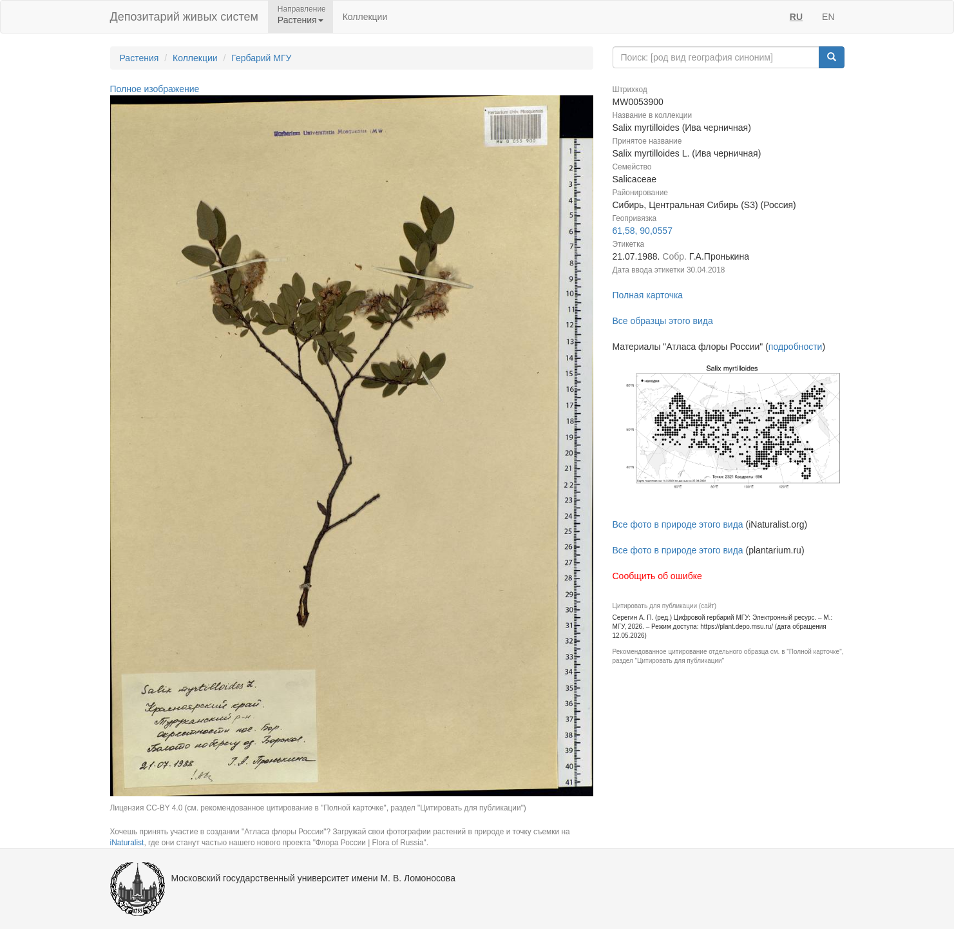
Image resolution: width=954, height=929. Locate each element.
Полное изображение (155, 89)
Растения (139, 58)
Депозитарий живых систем (184, 16)
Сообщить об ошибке (657, 576)
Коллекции (365, 17)
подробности (795, 346)
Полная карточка (648, 295)
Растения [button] (300, 20)
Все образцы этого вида (663, 321)
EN (828, 17)
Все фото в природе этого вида (678, 524)
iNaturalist (127, 842)
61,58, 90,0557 (643, 230)
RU (796, 17)
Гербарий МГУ (261, 58)
